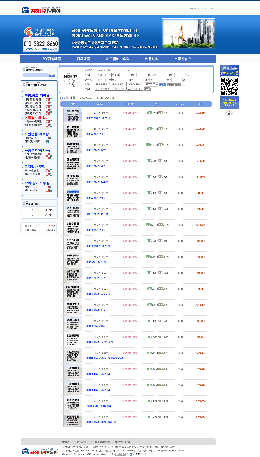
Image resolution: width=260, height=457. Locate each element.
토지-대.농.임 (31, 170)
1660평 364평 (157, 256)
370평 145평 (157, 337)
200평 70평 (157, 112)
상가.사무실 (31, 190)
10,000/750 (200, 177)
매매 (180, 193)
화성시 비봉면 (101, 353)
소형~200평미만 (33, 121)
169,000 (201, 273)
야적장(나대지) (32, 141)
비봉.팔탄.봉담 (32, 99)
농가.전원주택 (32, 173)
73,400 (201, 289)
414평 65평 (157, 128)
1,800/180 (200, 113)
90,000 (201, 193)
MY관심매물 (52, 59)
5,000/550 (200, 401)
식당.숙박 (29, 186)
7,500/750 (200, 225)
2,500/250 (200, 417)
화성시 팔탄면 (101, 113)
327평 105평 (157, 192)
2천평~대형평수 (33, 157)
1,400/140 (200, 353)
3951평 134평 (157, 144)
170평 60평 (157, 304)
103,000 (201, 241)
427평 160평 (157, 321)
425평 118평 (157, 272)
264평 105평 (157, 160)
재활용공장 (30, 137)
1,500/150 (200, 305)
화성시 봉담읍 (101, 273)
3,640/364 (200, 145)
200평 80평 (157, 353)
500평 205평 (157, 401)
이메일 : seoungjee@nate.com (170, 450)
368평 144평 (157, 240)
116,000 (200, 209)
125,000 (201, 337)
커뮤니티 (151, 59)
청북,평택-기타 (32, 113)
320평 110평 (157, 208)
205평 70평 (157, 369)
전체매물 (83, 59)
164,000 (201, 321)
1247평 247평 (157, 224)
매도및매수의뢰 (117, 59)
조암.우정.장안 (32, 109)
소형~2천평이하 (33, 154)
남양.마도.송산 (32, 102)
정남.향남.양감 (32, 106)
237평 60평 (157, 288)
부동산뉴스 (182, 59)
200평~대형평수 (33, 124)
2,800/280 (200, 129)
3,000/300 (200, 161)
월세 (180, 113)
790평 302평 (157, 176)
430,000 (201, 257)
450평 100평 (157, 417)
